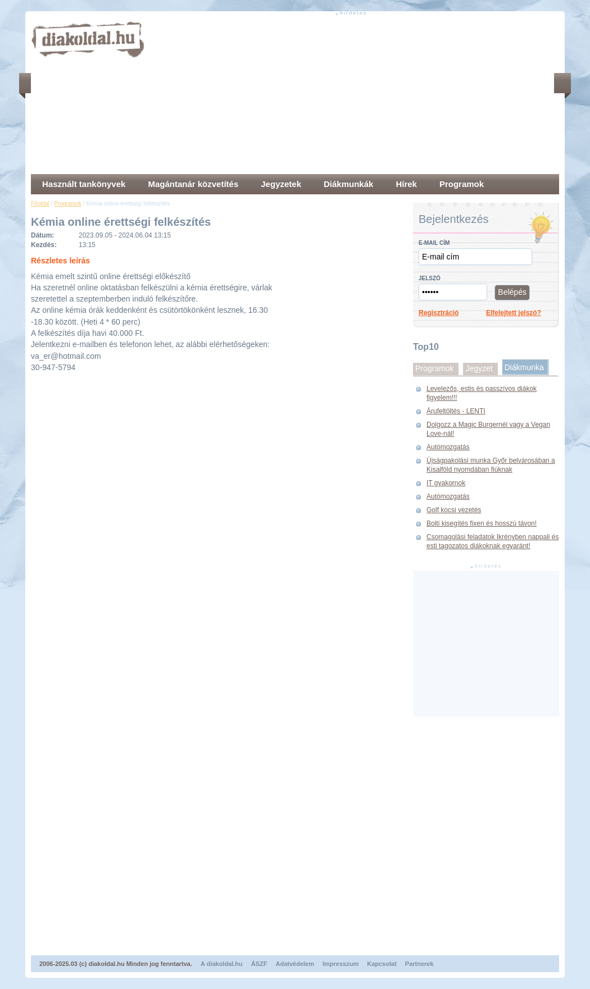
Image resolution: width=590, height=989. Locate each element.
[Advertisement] (303, 95)
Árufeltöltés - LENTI (455, 411)
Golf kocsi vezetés (453, 510)
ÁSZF (259, 963)
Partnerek (419, 963)
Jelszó (430, 278)
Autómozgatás (448, 447)
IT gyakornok (445, 483)
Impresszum (340, 963)
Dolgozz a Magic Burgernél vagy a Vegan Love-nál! (488, 429)
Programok (67, 203)
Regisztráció (439, 313)
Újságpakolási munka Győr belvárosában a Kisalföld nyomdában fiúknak (490, 465)
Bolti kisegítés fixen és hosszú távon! (481, 523)
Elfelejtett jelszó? (513, 313)
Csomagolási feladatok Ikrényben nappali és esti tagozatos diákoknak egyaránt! (492, 541)
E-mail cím (434, 243)
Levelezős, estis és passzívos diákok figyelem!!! (481, 393)
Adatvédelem (295, 963)
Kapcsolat (382, 963)
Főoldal (40, 203)
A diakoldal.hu (222, 963)
